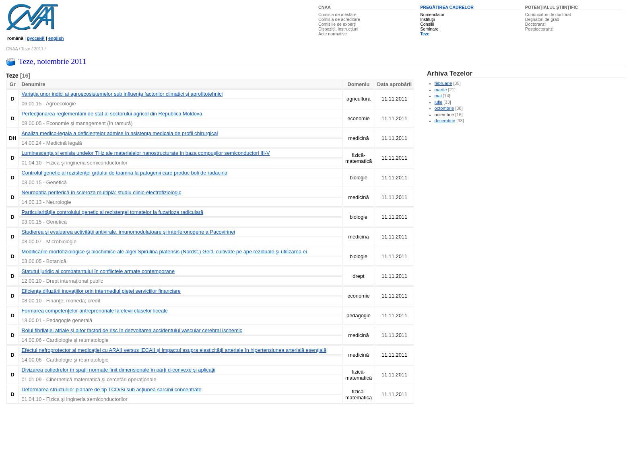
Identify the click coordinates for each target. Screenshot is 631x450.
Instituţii (427, 19)
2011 (38, 48)
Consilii (427, 24)
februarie (443, 83)
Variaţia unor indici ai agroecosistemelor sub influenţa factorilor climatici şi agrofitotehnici (122, 94)
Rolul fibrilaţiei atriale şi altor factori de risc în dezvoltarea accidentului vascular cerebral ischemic (131, 330)
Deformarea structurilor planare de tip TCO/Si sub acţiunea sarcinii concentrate (111, 389)
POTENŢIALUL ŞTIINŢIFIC (551, 7)
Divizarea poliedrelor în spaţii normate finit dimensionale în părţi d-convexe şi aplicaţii (118, 370)
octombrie (444, 108)
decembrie (445, 120)
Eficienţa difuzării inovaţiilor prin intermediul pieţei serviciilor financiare (100, 291)
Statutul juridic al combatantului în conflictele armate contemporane (98, 271)
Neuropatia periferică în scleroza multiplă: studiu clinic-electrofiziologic (101, 192)
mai (438, 95)
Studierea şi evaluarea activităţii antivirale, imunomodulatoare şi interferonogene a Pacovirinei (128, 232)
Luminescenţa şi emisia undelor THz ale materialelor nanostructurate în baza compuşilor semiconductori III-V (145, 153)
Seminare (429, 29)
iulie (439, 102)
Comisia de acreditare (339, 19)
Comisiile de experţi (337, 24)
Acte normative (332, 33)
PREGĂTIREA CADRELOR (447, 7)
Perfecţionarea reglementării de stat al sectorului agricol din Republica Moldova (111, 114)
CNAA (324, 7)
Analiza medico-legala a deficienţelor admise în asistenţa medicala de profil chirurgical (119, 133)
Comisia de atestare (337, 14)
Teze (424, 33)
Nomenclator (432, 14)
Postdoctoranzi (539, 29)
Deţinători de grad (542, 19)
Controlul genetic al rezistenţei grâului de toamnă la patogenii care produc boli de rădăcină (124, 173)
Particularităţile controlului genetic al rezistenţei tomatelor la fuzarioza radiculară (112, 212)
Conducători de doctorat (548, 14)
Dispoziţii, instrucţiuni (338, 29)
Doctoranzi (535, 24)
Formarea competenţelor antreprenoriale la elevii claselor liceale (94, 311)
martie (441, 89)
